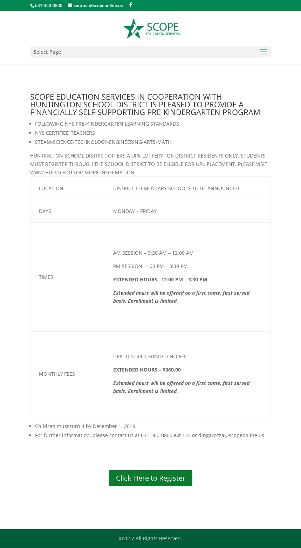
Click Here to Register (150, 478)
